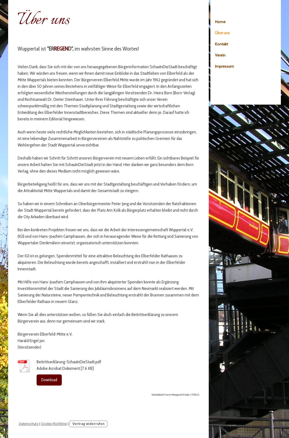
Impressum (224, 66)
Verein (220, 55)
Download (49, 379)
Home (220, 21)
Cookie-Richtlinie (54, 424)
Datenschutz (28, 424)
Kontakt (221, 44)
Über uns (222, 32)
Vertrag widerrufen (88, 424)
